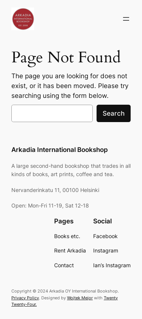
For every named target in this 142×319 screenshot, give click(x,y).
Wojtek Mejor (80, 297)
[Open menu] (126, 18)
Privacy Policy (25, 297)
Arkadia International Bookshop (59, 149)
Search (114, 113)
